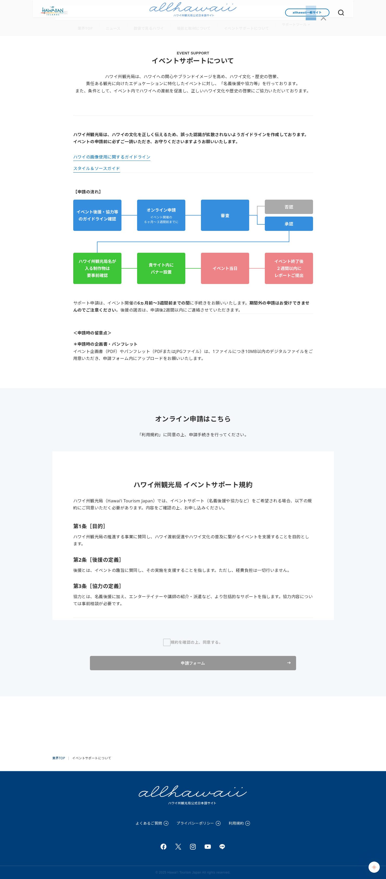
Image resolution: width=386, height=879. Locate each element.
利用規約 (236, 823)
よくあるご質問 (149, 823)
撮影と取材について (193, 26)
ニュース (117, 26)
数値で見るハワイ (150, 26)
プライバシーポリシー (195, 823)
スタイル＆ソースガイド (96, 167)
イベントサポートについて (242, 26)
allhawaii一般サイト (307, 12)
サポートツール (288, 26)
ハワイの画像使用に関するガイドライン (112, 155)
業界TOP (90, 26)
